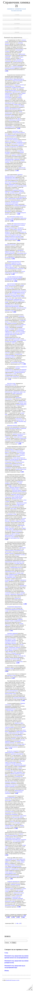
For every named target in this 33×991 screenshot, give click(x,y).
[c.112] (18, 128)
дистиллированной (9, 230)
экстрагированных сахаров (18, 205)
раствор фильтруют (13, 260)
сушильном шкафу (9, 331)
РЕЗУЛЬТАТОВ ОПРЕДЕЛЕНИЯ (13, 281)
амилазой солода (9, 895)
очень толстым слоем (17, 824)
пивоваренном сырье (11, 178)
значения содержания (16, 297)
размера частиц (16, 299)
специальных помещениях (11, 821)
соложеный (8, 597)
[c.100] (19, 446)
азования (10, 739)
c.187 (20, 931)
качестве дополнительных (12, 183)
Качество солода (11, 386)
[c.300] (25, 243)
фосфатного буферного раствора (14, 253)
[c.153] (22, 800)
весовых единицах (15, 162)
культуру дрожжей (9, 500)
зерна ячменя (23, 822)
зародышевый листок (10, 715)
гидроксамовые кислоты (11, 866)
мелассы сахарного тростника (13, 525)
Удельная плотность (10, 204)
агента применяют (18, 779)
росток (16, 828)
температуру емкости (10, 359)
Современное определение (16, 598)
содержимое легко (22, 404)
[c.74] (10, 755)
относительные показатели (11, 139)
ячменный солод (13, 185)
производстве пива (9, 103)
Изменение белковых (12, 428)
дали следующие (22, 846)
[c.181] (7, 71)
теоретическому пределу (12, 508)
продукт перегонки (9, 532)
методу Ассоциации (18, 658)
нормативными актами (10, 566)
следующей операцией (17, 905)
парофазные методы (16, 265)
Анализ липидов (9, 878)
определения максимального (12, 309)
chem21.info (8, 990)
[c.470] (18, 924)
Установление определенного (14, 612)
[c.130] (24, 366)
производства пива (9, 200)
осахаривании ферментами (11, 615)
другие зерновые (16, 538)
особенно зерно (17, 104)
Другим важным (11, 286)
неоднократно (8, 470)
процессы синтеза (22, 453)
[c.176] (11, 636)
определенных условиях (11, 376)
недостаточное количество (11, 753)
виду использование (18, 80)
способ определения (10, 804)
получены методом (9, 640)
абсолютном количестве (11, 135)
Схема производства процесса (15, 214)
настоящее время (19, 567)
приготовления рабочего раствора (15, 237)
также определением (18, 460)
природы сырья (15, 491)
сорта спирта (19, 511)
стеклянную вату (19, 783)
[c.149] (7, 707)
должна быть (16, 379)
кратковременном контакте (18, 295)
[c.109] (13, 683)
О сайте (17, 28)
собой (13, 345)
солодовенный (14, 903)
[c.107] (22, 474)
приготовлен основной (19, 227)
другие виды (8, 184)
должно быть (20, 422)
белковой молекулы (10, 68)
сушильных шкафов (20, 334)
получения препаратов (12, 696)
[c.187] (18, 668)
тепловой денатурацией (19, 66)
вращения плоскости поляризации (16, 373)
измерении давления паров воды (15, 336)
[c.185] (14, 314)
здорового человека (19, 155)
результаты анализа (11, 288)
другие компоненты (22, 187)
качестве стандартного (13, 757)
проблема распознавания (15, 120)
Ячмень (7, 980)
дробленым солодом (10, 912)
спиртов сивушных (9, 270)
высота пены (8, 807)
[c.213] (13, 924)
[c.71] (10, 382)
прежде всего (13, 177)
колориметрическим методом (12, 882)
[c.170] (19, 261)
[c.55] (8, 924)
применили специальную (20, 342)
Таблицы (17, 23)
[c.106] (7, 861)
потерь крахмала (18, 452)
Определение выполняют (20, 772)
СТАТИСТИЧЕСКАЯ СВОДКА (15, 279)
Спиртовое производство (13, 888)
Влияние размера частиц (17, 219)
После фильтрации (15, 212)
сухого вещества (19, 445)
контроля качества (9, 86)
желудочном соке (21, 142)
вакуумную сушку (9, 769)
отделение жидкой (9, 734)
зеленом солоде (9, 379)
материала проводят (10, 793)
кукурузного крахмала (10, 647)
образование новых (10, 463)
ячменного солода (9, 193)
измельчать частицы (21, 310)
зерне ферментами (15, 542)
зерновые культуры (15, 891)
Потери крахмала (15, 462)
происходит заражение (10, 748)
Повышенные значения (14, 653)
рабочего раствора (17, 239)
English (17, 32)
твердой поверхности (21, 407)
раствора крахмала (9, 44)
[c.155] (13, 277)
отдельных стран (20, 566)
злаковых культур (9, 557)
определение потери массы (11, 791)
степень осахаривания (15, 626)
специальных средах (20, 500)
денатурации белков (10, 127)
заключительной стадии (15, 194)
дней (6, 854)
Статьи (17, 14)
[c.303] (7, 609)
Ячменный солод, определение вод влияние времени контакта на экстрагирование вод (14, 965)
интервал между (19, 742)
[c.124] (12, 172)
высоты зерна (10, 717)
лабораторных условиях (11, 387)
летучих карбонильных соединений (15, 274)
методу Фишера (9, 655)
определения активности (20, 226)
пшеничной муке (19, 91)
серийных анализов (12, 326)
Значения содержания (12, 638)
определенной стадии (19, 899)
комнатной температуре (19, 703)
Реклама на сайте (15, 990)
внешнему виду (9, 394)
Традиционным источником (12, 180)
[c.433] (19, 913)
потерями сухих (9, 457)
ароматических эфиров (18, 739)
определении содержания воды (14, 302)
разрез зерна (24, 406)
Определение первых (18, 394)
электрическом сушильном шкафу (13, 357)
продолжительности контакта (19, 293)
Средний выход (14, 875)
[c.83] (6, 216)
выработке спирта (19, 729)
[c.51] (15, 425)
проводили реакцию (10, 871)
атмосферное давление (10, 646)
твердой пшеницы (9, 94)
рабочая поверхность (16, 780)
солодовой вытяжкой (19, 375)
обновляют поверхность (11, 788)
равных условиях (13, 296)
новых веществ (8, 455)
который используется (10, 240)
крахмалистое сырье (10, 908)
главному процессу (10, 832)
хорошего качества (17, 232)
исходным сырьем (9, 584)
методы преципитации (10, 90)
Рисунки (17, 19)
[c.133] (16, 835)
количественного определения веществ (14, 79)
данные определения (21, 471)
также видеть (15, 131)
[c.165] (7, 925)
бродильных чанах (9, 540)
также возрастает (18, 439)
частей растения (19, 463)
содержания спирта (11, 581)
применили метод (16, 108)
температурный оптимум (11, 51)
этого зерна (22, 829)
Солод (6, 961)
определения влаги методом (12, 798)
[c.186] (12, 223)
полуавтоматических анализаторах (15, 271)
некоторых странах (9, 115)
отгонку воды (18, 769)
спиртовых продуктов (14, 490)
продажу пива (8, 108)
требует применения (17, 396)
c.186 (17, 931)
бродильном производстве (14, 264)
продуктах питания (19, 84)
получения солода (9, 818)
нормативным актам (10, 575)
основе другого (17, 522)
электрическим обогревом (11, 335)
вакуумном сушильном (10, 800)
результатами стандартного (18, 365)
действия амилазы (17, 61)
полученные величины (17, 143)
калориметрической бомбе (11, 846)
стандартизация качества (16, 571)
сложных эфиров (20, 867)
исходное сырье (20, 577)
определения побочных (10, 267)
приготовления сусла (10, 539)
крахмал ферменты (9, 580)
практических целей (12, 138)
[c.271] (23, 924)
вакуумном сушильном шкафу (12, 664)
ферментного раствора (10, 247)
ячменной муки (14, 93)
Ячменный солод (12, 187)
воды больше (20, 667)
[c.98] (11, 885)
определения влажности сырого (13, 341)
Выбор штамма (9, 501)
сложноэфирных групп (10, 880)
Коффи (10, 488)
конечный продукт (19, 493)
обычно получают (21, 523)
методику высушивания (11, 344)
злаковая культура (13, 578)
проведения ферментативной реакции (14, 241)
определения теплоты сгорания (12, 845)
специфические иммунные (18, 87)
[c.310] (7, 676)
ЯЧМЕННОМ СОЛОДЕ (11, 282)
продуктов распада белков (19, 436)
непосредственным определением (13, 466)
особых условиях (9, 504)
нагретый (7, 355)
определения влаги (9, 759)
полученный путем (18, 554)
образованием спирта (10, 507)
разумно (14, 745)
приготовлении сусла (17, 535)
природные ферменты (18, 191)
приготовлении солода (10, 699)
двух (19, 118)
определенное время (21, 738)
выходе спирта (21, 751)
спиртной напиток (9, 554)
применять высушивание (17, 760)
